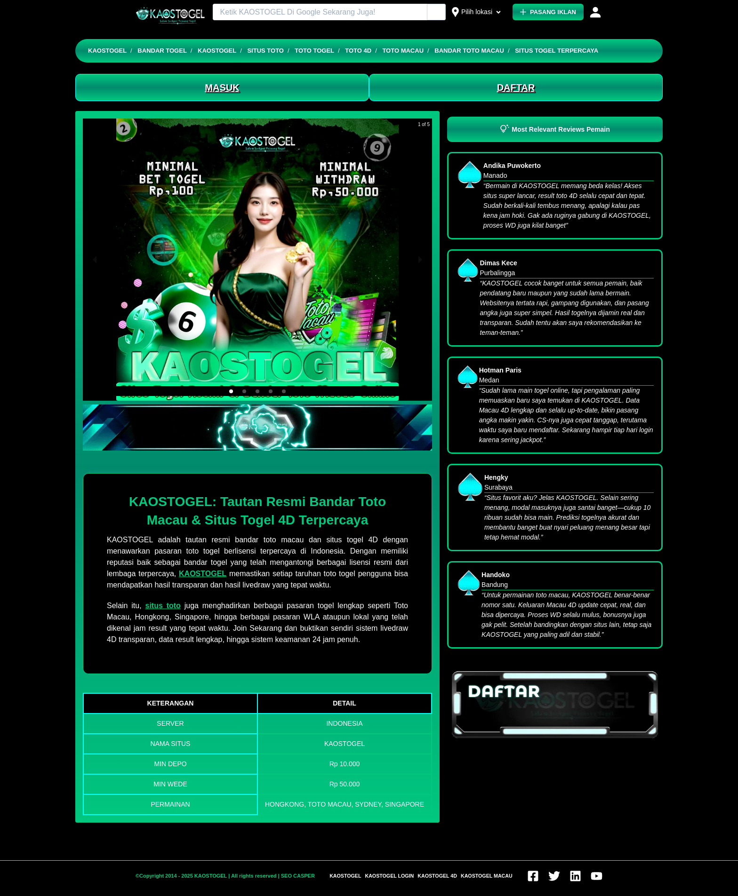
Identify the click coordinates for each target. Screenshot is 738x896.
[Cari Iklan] (436, 12)
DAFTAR (516, 87)
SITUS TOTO (265, 50)
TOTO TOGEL (314, 50)
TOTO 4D (358, 50)
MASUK (222, 87)
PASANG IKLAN (548, 12)
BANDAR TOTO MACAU (469, 50)
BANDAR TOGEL (161, 50)
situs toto (162, 606)
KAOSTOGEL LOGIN (389, 876)
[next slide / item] (420, 260)
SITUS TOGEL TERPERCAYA (556, 50)
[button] (231, 391)
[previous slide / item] (94, 260)
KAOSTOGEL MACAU (487, 876)
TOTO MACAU (403, 50)
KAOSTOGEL (107, 50)
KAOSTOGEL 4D (437, 876)
